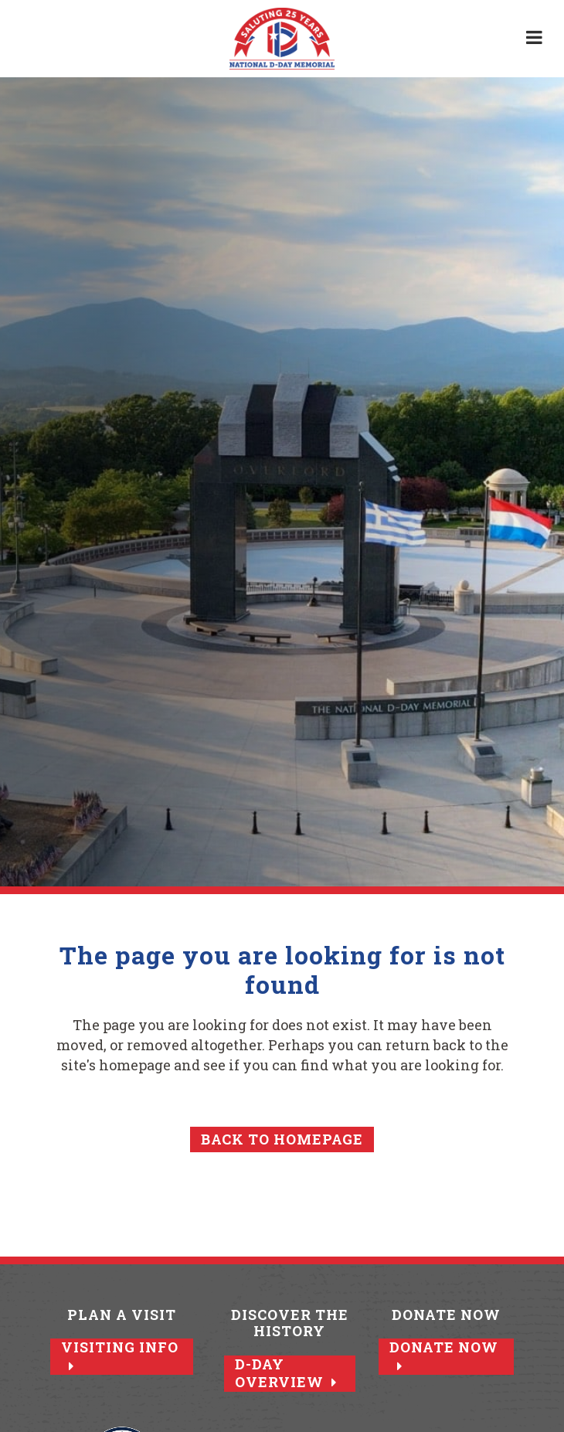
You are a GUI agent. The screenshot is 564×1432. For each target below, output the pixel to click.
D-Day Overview (286, 1373)
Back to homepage (282, 1139)
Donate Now (443, 1355)
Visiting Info (119, 1355)
